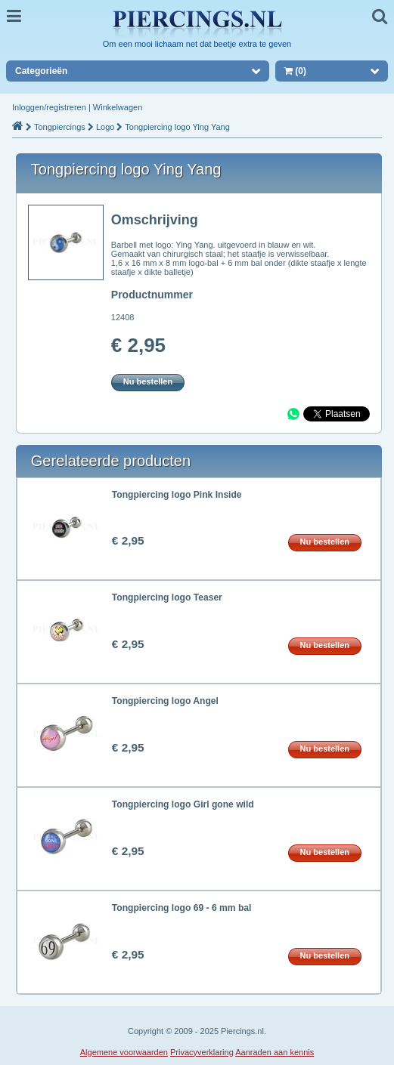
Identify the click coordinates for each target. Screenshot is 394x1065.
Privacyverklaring (202, 1052)
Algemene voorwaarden (124, 1052)
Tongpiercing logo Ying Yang (177, 126)
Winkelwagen (117, 107)
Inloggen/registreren (49, 107)
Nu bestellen (147, 381)
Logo (105, 126)
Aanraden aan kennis (274, 1052)
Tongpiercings (59, 126)
